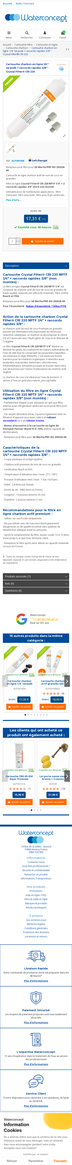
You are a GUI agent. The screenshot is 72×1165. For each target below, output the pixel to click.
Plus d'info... (14, 200)
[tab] (36, 266)
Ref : (8, 161)
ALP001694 (19, 688)
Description (36, 266)
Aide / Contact (25, 3)
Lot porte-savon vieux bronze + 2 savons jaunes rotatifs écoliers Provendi (53, 780)
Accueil (8, 3)
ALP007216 (19, 784)
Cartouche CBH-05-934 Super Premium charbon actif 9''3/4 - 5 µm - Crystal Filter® (19, 780)
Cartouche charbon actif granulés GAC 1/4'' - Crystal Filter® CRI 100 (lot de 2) (52, 685)
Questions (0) (36, 591)
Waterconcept (38, 615)
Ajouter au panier (42, 241)
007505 (53, 784)
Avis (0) (36, 583)
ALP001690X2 (52, 688)
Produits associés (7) (36, 576)
